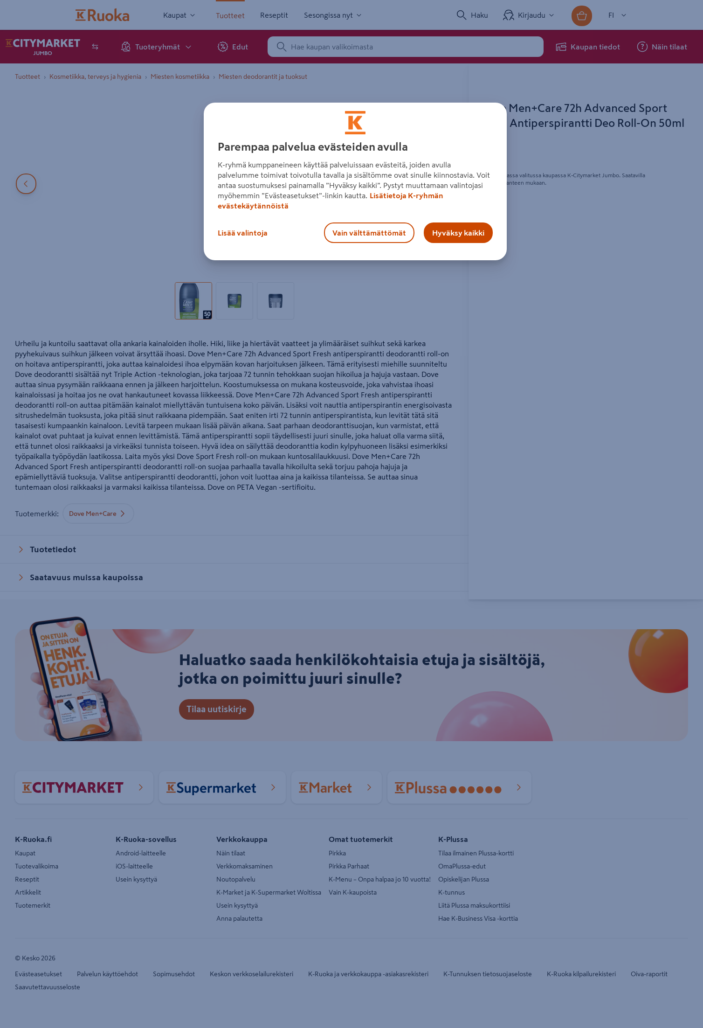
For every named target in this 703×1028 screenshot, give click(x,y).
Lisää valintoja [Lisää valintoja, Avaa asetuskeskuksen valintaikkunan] (243, 232)
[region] (355, 181)
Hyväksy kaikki (458, 232)
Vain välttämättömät (369, 232)
